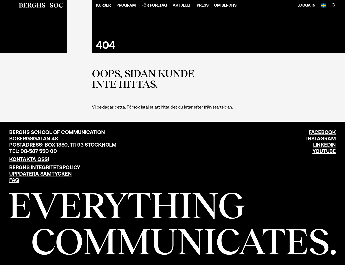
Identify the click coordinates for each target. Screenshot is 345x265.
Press (202, 5)
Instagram (321, 139)
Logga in (306, 5)
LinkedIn (324, 145)
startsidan (222, 106)
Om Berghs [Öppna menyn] (225, 5)
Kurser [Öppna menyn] (103, 5)
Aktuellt (182, 5)
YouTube (324, 151)
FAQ (14, 180)
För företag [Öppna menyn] (154, 5)
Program (126, 5)
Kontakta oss (28, 159)
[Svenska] (323, 5)
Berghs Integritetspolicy (44, 167)
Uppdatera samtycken (40, 174)
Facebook (322, 132)
